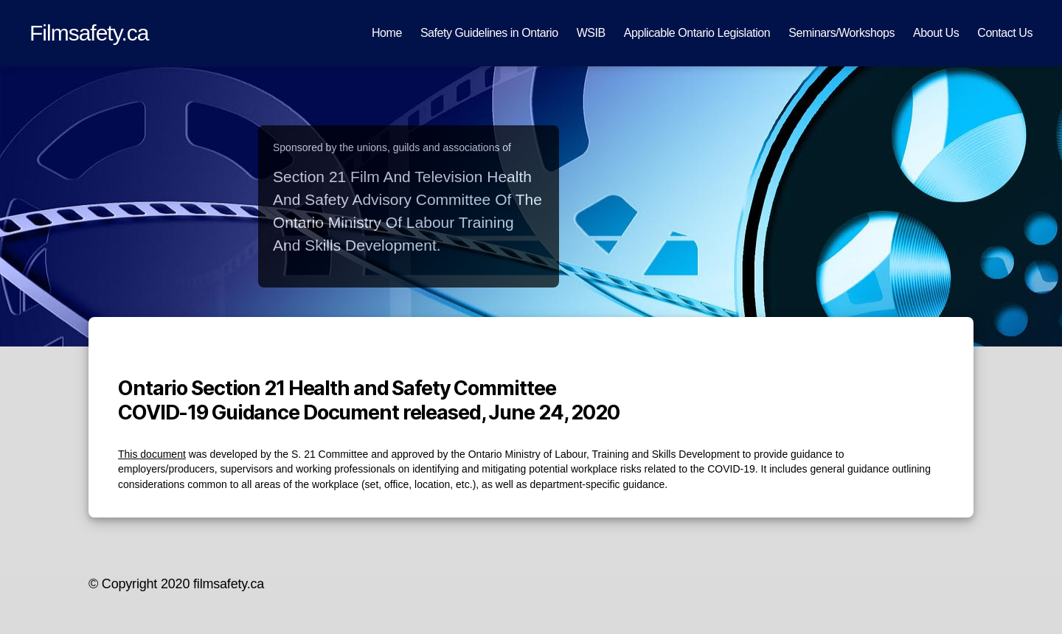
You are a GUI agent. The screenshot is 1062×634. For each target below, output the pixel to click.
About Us (936, 33)
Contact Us (1004, 33)
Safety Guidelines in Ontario (489, 33)
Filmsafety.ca (89, 33)
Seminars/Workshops (841, 33)
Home (387, 33)
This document (152, 454)
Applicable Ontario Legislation (697, 33)
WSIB (591, 33)
